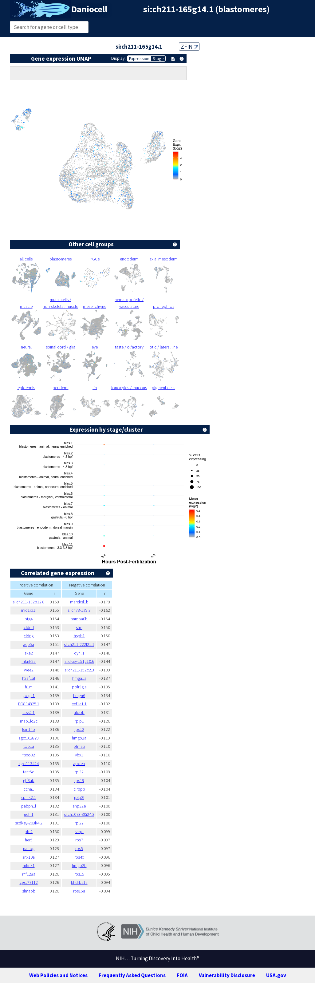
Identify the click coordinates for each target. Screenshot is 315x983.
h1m (29, 687)
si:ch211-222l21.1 (79, 644)
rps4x (79, 857)
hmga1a (79, 678)
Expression (139, 58)
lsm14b (28, 729)
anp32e (79, 806)
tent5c (28, 772)
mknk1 (29, 865)
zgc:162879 (28, 738)
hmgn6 (79, 695)
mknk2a (29, 661)
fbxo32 (28, 755)
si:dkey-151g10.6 (79, 661)
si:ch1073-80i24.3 (79, 814)
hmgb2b (79, 865)
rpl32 (79, 772)
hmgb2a (79, 738)
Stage (158, 58)
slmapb (28, 891)
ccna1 (28, 789)
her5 (29, 840)
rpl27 (79, 823)
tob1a (28, 746)
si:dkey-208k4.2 (28, 823)
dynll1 (79, 653)
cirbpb (79, 789)
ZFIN (189, 46)
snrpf (79, 831)
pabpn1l (28, 806)
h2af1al (28, 678)
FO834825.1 (28, 704)
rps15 (79, 874)
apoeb (79, 763)
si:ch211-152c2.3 (79, 670)
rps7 (79, 840)
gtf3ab (28, 780)
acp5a (28, 644)
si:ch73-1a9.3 (79, 610)
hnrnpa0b (79, 619)
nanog (28, 848)
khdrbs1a (79, 882)
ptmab (79, 746)
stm (79, 627)
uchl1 (28, 814)
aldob (79, 712)
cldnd (29, 627)
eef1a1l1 (79, 704)
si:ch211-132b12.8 (29, 602)
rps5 (79, 848)
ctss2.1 (28, 712)
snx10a (28, 857)
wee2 (28, 670)
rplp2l (79, 797)
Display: (118, 58)
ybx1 (79, 755)
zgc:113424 (28, 763)
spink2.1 (28, 797)
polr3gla (79, 687)
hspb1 (79, 636)
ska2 (29, 653)
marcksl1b (79, 602)
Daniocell (89, 9)
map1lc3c (28, 721)
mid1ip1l (28, 610)
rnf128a (28, 874)
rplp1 (79, 721)
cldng (28, 636)
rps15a (79, 891)
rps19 (79, 780)
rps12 (79, 729)
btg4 (29, 619)
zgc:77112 (29, 882)
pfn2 (29, 831)
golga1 (28, 695)
